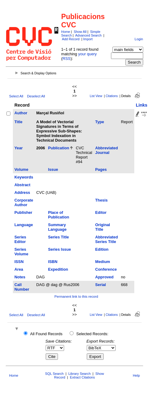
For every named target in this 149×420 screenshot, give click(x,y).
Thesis (101, 200)
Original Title (102, 227)
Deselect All (36, 96)
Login (139, 39)
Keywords (23, 177)
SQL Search (54, 373)
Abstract (22, 185)
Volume (21, 169)
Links (141, 105)
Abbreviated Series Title (106, 239)
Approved (104, 277)
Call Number (21, 287)
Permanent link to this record (76, 296)
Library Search (79, 373)
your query (87, 54)
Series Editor (20, 239)
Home (65, 31)
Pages (101, 169)
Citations (111, 96)
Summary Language (57, 227)
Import (88, 39)
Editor (101, 212)
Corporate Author (23, 202)
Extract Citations (82, 377)
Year (18, 148)
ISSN (19, 261)
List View (96, 96)
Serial (100, 284)
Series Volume (21, 251)
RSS (67, 58)
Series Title (58, 237)
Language (23, 224)
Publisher (23, 212)
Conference (106, 269)
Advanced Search (88, 35)
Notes (19, 277)
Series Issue (59, 249)
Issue (53, 169)
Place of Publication (58, 214)
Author (20, 113)
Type (99, 122)
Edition (102, 249)
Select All (16, 96)
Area (18, 269)
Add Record (70, 39)
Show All (80, 31)
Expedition (58, 269)
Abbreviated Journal (106, 150)
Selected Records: (92, 334)
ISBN (53, 261)
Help (136, 375)
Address (22, 192)
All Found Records (46, 334)
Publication (58, 148)
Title (18, 122)
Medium (102, 261)
